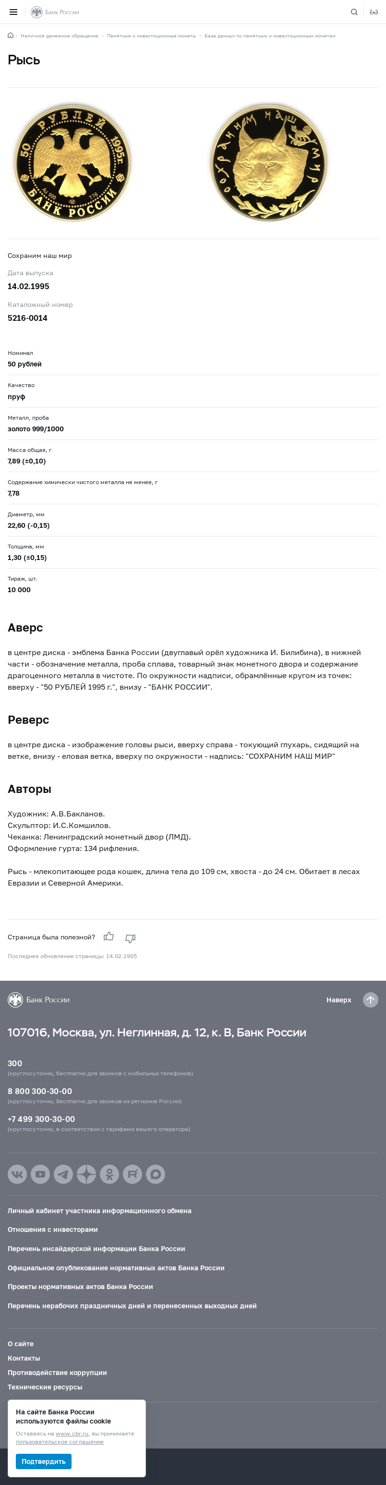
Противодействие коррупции (57, 1372)
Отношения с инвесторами (53, 1229)
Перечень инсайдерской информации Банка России (96, 1248)
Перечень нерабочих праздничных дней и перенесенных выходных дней (132, 1306)
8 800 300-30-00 (40, 1090)
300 (15, 1063)
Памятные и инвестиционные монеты (151, 35)
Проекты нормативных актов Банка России (80, 1286)
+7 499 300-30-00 (41, 1118)
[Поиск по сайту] (360, 12)
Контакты (24, 1358)
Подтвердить (44, 1461)
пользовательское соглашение (60, 1442)
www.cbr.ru (72, 1433)
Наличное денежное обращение (59, 35)
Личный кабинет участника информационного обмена (100, 1210)
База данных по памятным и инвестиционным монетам (270, 35)
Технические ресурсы (45, 1387)
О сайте (21, 1343)
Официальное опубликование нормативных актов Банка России (116, 1268)
